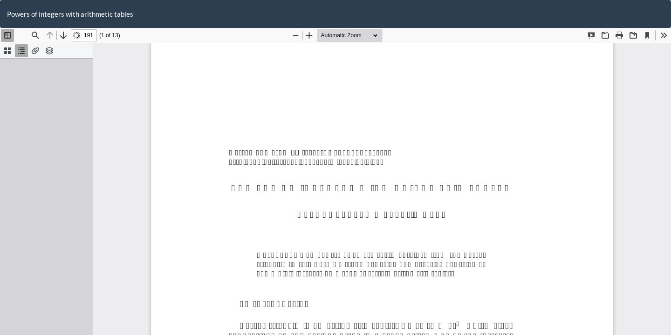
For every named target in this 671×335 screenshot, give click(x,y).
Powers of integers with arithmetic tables (70, 14)
